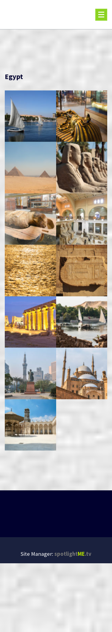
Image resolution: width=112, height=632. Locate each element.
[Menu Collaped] (101, 15)
